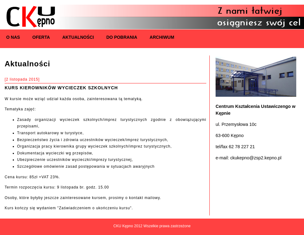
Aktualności (78, 37)
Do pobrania (121, 37)
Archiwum (162, 37)
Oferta (41, 37)
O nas (13, 37)
